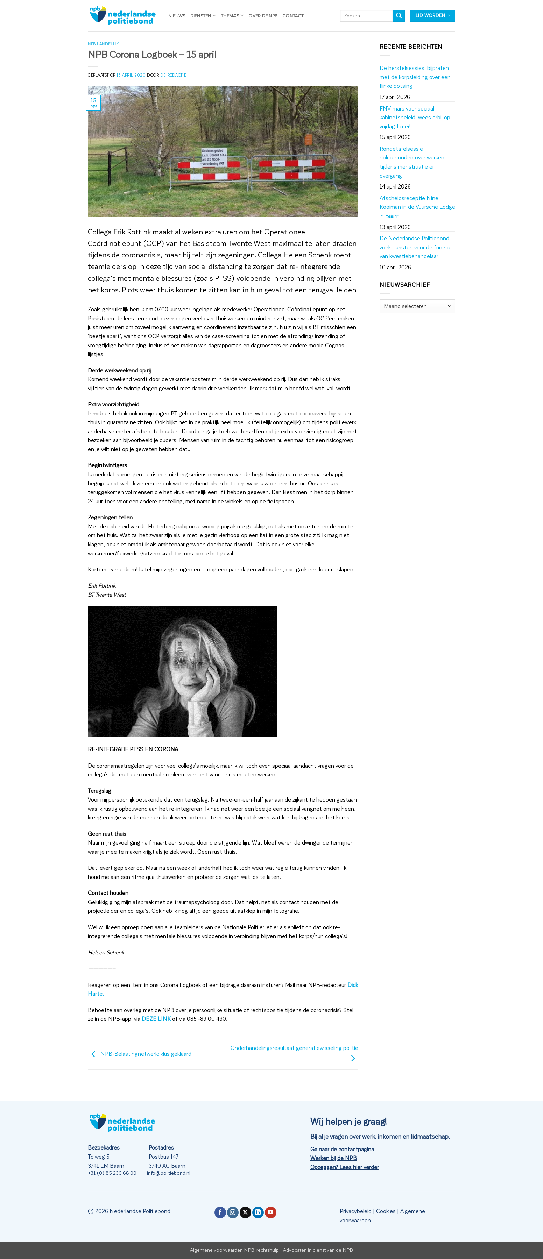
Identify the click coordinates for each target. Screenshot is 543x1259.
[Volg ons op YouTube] (270, 1212)
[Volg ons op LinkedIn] (258, 1212)
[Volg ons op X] (245, 1212)
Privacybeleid (356, 1211)
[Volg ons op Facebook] (220, 1212)
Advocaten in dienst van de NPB (318, 1249)
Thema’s (232, 15)
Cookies (386, 1211)
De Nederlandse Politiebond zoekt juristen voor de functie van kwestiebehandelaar (416, 247)
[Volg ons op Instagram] (233, 1212)
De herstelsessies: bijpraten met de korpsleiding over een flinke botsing (415, 76)
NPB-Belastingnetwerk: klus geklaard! (140, 1053)
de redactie (173, 75)
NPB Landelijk (103, 44)
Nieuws (176, 15)
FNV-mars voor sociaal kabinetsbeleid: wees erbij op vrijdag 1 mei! (415, 117)
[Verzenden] (399, 16)
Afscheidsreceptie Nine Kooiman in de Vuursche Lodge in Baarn (417, 206)
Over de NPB (262, 15)
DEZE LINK (156, 1018)
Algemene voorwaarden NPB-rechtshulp (234, 1249)
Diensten (203, 15)
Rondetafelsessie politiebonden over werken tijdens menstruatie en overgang (412, 162)
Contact (293, 15)
